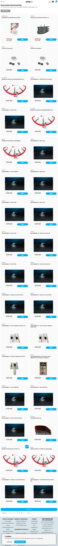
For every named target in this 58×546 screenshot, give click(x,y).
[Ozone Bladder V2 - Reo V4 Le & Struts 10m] (14, 436)
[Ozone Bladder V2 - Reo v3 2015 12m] (43, 405)
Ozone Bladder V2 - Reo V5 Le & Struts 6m (40, 233)
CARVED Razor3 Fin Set (35, 418)
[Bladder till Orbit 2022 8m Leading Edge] (14, 159)
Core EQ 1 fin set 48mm (35, 48)
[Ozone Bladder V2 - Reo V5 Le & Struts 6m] (43, 251)
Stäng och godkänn (20, 541)
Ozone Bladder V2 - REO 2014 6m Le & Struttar (41, 79)
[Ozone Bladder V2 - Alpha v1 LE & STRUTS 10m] (14, 313)
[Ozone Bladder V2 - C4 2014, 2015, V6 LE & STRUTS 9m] (43, 498)
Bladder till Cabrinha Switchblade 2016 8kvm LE (41, 110)
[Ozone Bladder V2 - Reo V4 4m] (43, 189)
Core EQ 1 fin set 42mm (7, 48)
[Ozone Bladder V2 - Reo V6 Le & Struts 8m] (43, 282)
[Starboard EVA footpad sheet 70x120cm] (14, 35)
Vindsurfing (34, 521)
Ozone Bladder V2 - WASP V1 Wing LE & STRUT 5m (13, 356)
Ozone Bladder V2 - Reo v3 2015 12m (38, 387)
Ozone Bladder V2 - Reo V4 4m (37, 171)
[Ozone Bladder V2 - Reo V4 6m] (14, 220)
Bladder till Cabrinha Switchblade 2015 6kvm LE (13, 79)
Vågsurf (34, 529)
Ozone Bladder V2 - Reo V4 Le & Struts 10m (12, 418)
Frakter (8, 529)
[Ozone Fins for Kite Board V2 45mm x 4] (43, 35)
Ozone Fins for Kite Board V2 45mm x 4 (39, 17)
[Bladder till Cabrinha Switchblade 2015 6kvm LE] (14, 97)
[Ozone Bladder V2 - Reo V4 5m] (14, 128)
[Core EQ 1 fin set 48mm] (43, 66)
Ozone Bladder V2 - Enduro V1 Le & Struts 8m (41, 294)
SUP (34, 525)
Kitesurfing (34, 523)
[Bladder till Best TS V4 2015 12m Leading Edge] (43, 467)
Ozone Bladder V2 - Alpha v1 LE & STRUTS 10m (12, 294)
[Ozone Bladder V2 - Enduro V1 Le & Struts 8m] (43, 313)
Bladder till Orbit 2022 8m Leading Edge (11, 140)
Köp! (51, 440)
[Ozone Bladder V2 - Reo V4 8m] (14, 251)
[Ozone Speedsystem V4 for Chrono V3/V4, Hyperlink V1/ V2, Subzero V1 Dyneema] (43, 374)
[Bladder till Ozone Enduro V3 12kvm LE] (14, 467)
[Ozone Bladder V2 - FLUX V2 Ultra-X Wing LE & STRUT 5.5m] (43, 343)
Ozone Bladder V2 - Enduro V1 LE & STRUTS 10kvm (13, 479)
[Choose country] (49, 2)
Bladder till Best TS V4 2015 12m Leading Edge (41, 448)
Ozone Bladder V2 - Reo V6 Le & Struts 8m (40, 264)
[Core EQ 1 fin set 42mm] (14, 66)
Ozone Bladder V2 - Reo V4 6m (9, 202)
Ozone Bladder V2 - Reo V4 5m (9, 110)
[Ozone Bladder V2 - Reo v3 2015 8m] (14, 189)
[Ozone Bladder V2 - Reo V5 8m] (14, 282)
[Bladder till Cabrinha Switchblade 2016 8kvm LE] (43, 128)
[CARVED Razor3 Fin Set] (43, 436)
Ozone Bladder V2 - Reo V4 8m (9, 233)
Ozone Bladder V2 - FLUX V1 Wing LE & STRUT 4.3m (13, 325)
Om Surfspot (8, 521)
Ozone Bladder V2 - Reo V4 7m (37, 202)
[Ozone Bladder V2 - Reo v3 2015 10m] (14, 405)
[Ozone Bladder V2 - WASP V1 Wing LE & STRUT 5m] (14, 374)
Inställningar (9, 541)
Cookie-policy (40, 538)
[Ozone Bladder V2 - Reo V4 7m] (43, 220)
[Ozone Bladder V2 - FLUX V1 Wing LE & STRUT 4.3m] (14, 343)
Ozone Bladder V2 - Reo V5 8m (9, 264)
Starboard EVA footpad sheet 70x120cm (11, 17)
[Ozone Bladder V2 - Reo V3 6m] (43, 159)
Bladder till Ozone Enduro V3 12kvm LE (10, 448)
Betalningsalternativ (7, 527)
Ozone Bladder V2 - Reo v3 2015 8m (10, 171)
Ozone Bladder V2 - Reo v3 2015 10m (10, 387)
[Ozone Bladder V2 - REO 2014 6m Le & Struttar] (43, 97)
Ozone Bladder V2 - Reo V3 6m (37, 140)
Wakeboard (34, 527)
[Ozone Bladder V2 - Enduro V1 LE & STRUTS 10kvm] (14, 498)
